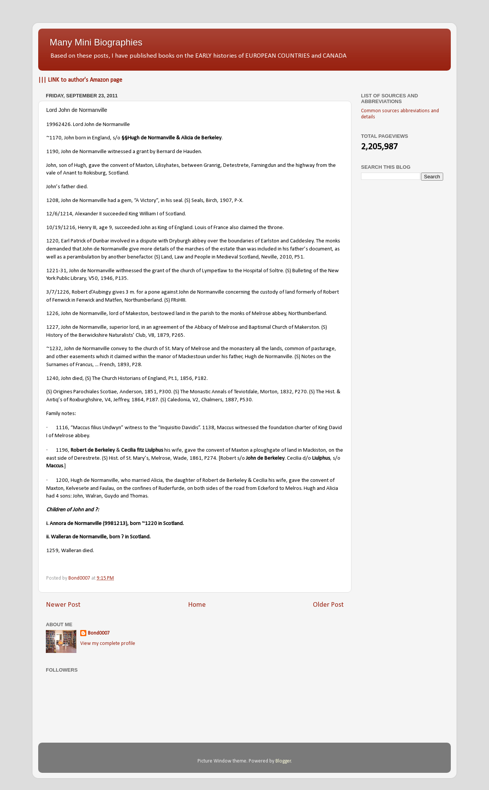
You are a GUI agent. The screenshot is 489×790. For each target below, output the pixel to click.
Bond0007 (99, 633)
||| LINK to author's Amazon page (80, 80)
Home (197, 605)
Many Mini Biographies (96, 42)
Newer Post (63, 605)
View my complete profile (107, 643)
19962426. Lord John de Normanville (88, 125)
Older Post (328, 605)
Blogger (283, 761)
